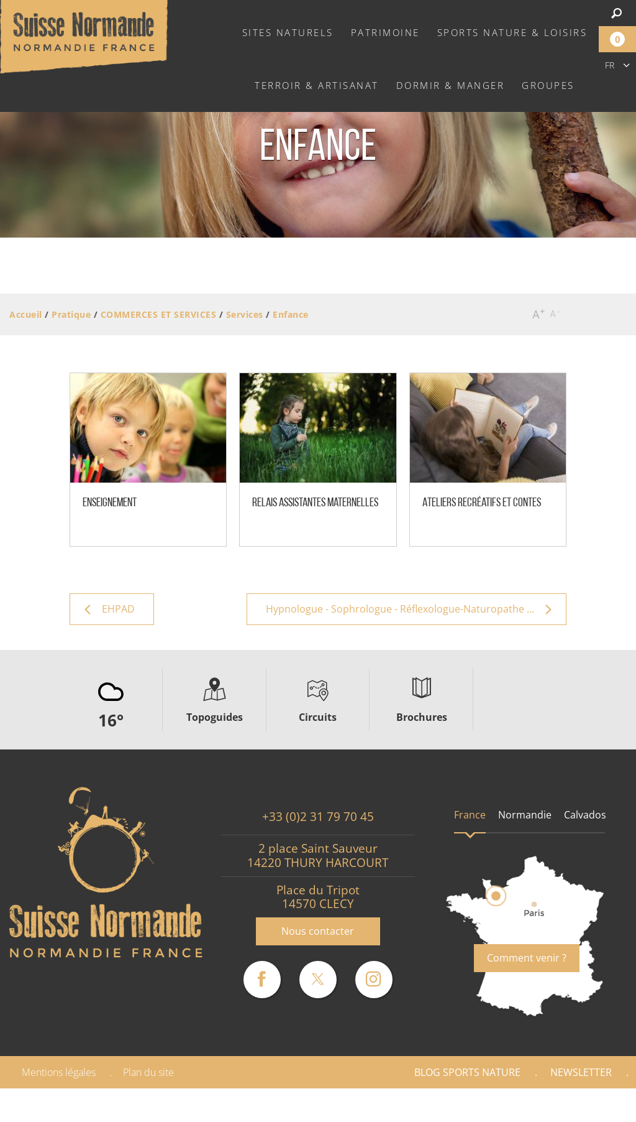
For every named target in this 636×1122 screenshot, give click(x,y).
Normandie (525, 815)
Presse (503, 1105)
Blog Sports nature (467, 1072)
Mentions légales (59, 1072)
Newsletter (581, 1072)
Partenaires (582, 1105)
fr (609, 65)
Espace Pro (428, 1105)
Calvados (585, 815)
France (470, 815)
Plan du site (148, 1072)
